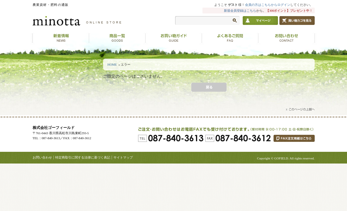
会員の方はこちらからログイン (267, 4)
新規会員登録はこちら (240, 10)
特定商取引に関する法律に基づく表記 (82, 157)
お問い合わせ (42, 157)
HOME (112, 64)
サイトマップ (123, 157)
